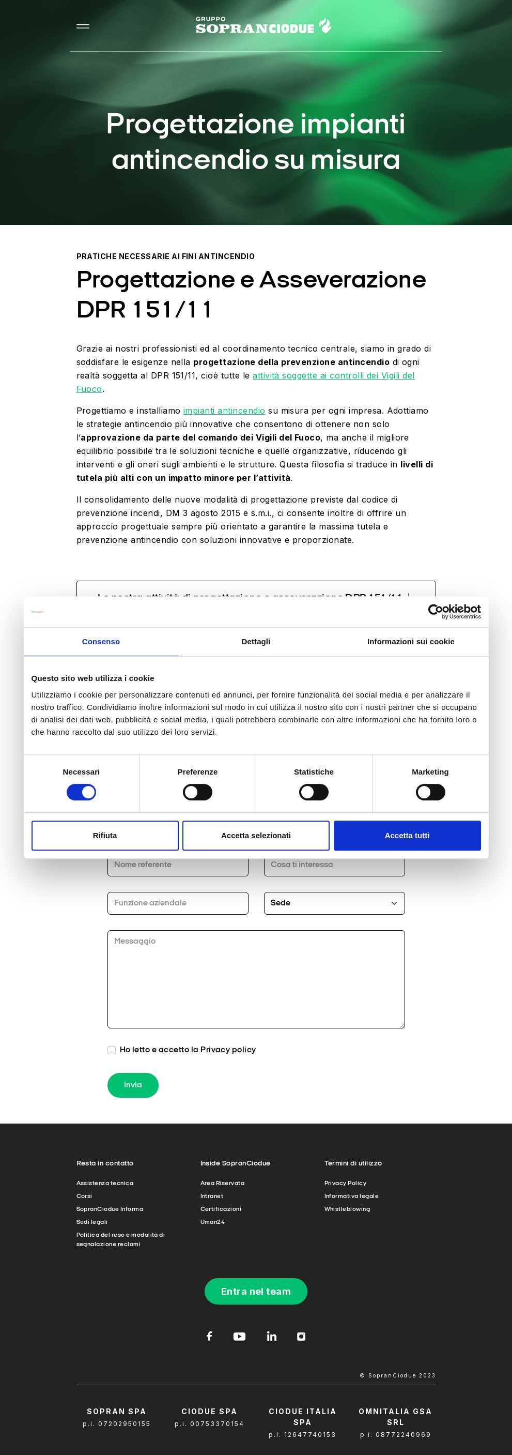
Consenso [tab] (101, 641)
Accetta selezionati (256, 835)
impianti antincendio (224, 410)
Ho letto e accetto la (188, 1050)
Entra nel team (256, 1291)
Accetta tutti (407, 835)
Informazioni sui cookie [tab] (411, 641)
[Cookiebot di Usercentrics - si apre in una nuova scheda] (436, 611)
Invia (133, 1085)
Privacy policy (228, 1050)
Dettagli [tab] (256, 641)
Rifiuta (105, 835)
